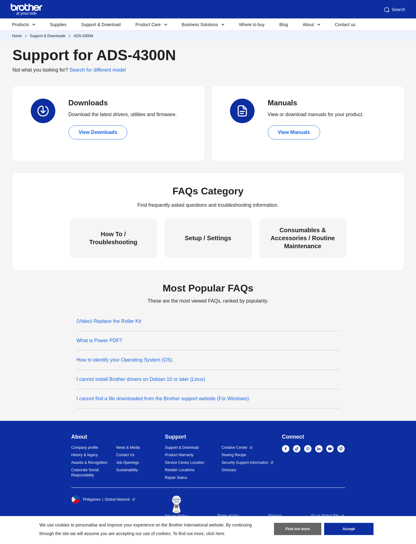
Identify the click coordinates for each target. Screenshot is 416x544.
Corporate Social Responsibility (85, 472)
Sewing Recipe (234, 455)
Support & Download (101, 24)
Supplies (58, 24)
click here (215, 533)
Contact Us (125, 455)
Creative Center (235, 447)
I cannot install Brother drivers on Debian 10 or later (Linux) (141, 379)
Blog (283, 24)
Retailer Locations (179, 470)
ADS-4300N (83, 36)
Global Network (117, 499)
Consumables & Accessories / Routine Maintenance (303, 238)
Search (394, 10)
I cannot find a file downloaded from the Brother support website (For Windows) (163, 398)
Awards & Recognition (89, 462)
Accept (349, 529)
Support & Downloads (47, 36)
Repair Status (176, 478)
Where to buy (251, 24)
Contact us (345, 24)
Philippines (86, 499)
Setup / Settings (208, 238)
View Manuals (294, 132)
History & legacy (84, 455)
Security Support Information (245, 462)
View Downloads (98, 132)
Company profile (84, 447)
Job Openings (127, 462)
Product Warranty (179, 455)
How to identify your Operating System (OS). (125, 359)
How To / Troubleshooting (113, 238)
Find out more (297, 529)
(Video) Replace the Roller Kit (109, 321)
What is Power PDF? (99, 340)
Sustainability (127, 470)
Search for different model (97, 69)
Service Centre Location (184, 462)
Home (17, 36)
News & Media (128, 447)
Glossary (229, 470)
